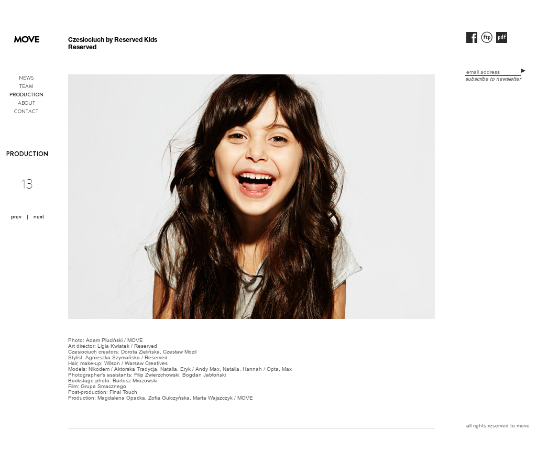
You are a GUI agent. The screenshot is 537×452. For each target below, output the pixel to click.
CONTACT (26, 111)
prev (16, 216)
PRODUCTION (26, 94)
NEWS (26, 78)
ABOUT (26, 103)
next (39, 216)
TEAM (26, 86)
